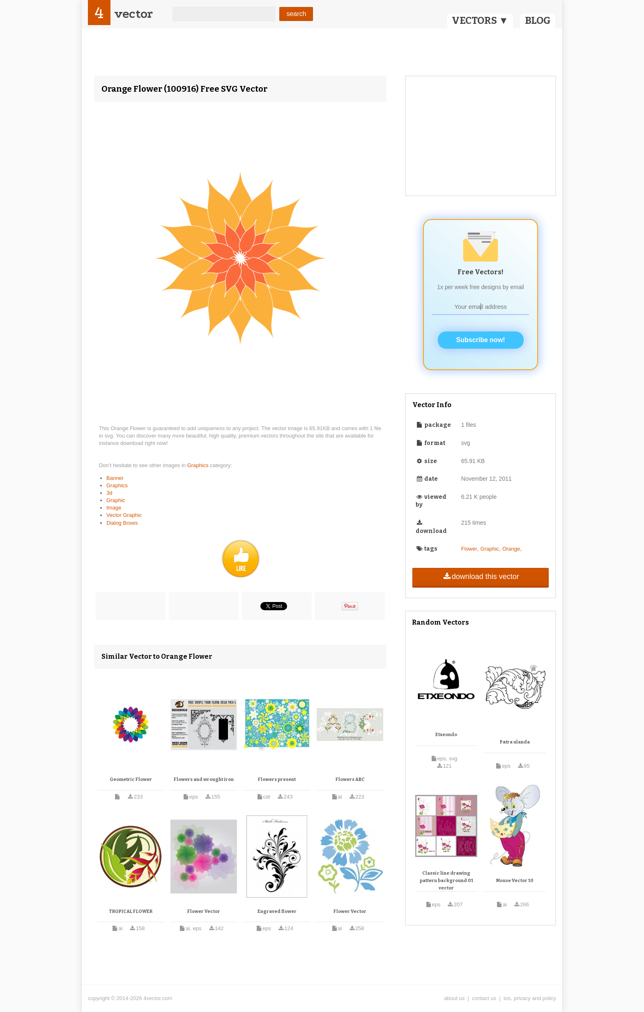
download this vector (480, 576)
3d (109, 493)
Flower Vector (203, 911)
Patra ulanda (515, 742)
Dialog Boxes (122, 523)
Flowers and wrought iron (204, 779)
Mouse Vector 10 (515, 880)
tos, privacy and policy (530, 998)
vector (133, 14)
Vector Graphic (124, 515)
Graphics (198, 465)
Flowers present (277, 779)
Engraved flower (277, 911)
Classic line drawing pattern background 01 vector (446, 880)
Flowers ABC (350, 779)
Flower (469, 549)
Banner (115, 478)
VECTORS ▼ (480, 20)
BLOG (538, 20)
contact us (484, 998)
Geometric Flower (131, 779)
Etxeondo (446, 734)
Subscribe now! (480, 339)
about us (454, 998)
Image (113, 508)
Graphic (115, 500)
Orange (511, 549)
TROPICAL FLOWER (130, 911)
